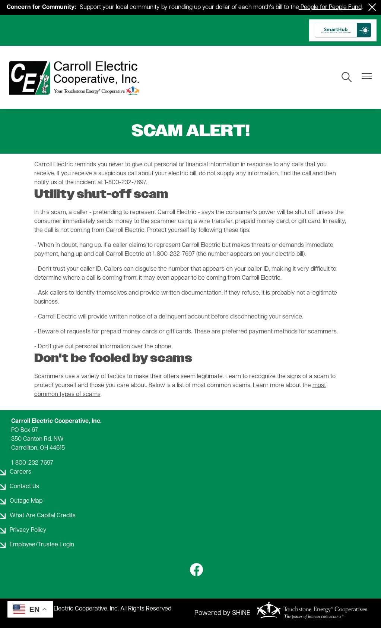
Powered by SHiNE (222, 613)
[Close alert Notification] (372, 7)
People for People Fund (331, 7)
